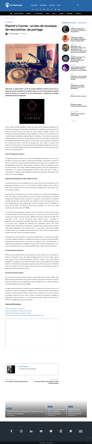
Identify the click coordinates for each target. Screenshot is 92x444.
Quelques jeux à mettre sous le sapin (78, 114)
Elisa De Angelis (14, 33)
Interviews (12, 18)
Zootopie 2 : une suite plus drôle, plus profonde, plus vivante (79, 78)
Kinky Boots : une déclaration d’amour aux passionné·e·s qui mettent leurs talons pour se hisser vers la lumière (79, 49)
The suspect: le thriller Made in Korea (16, 381)
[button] (78, 5)
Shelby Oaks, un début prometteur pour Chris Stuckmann (78, 87)
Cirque (72, 55)
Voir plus (74, 121)
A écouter (73, 65)
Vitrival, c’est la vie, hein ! (78, 96)
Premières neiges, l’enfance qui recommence (79, 105)
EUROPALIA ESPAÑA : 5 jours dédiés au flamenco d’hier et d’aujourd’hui (78, 39)
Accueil (7, 18)
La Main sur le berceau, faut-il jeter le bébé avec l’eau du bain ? (78, 30)
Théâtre (73, 44)
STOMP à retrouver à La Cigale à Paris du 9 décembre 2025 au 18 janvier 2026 (78, 59)
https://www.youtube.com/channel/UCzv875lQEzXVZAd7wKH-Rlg (24, 315)
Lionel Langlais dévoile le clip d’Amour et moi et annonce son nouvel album (79, 68)
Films (72, 26)
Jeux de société (75, 111)
